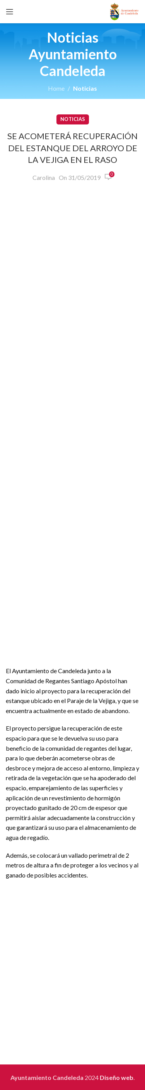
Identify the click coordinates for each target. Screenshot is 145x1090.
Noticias (85, 88)
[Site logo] (124, 10)
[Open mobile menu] (9, 11)
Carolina (43, 177)
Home (56, 88)
